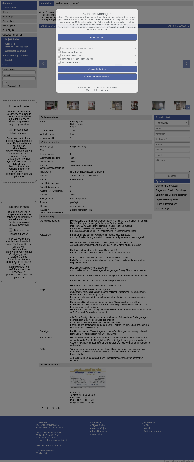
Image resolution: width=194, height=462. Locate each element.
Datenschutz (99, 87)
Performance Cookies (72, 55)
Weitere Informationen (97, 90)
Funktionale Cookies (72, 52)
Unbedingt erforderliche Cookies (77, 48)
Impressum (111, 87)
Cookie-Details (84, 87)
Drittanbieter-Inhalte (71, 62)
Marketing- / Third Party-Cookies (78, 59)
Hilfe (104, 29)
